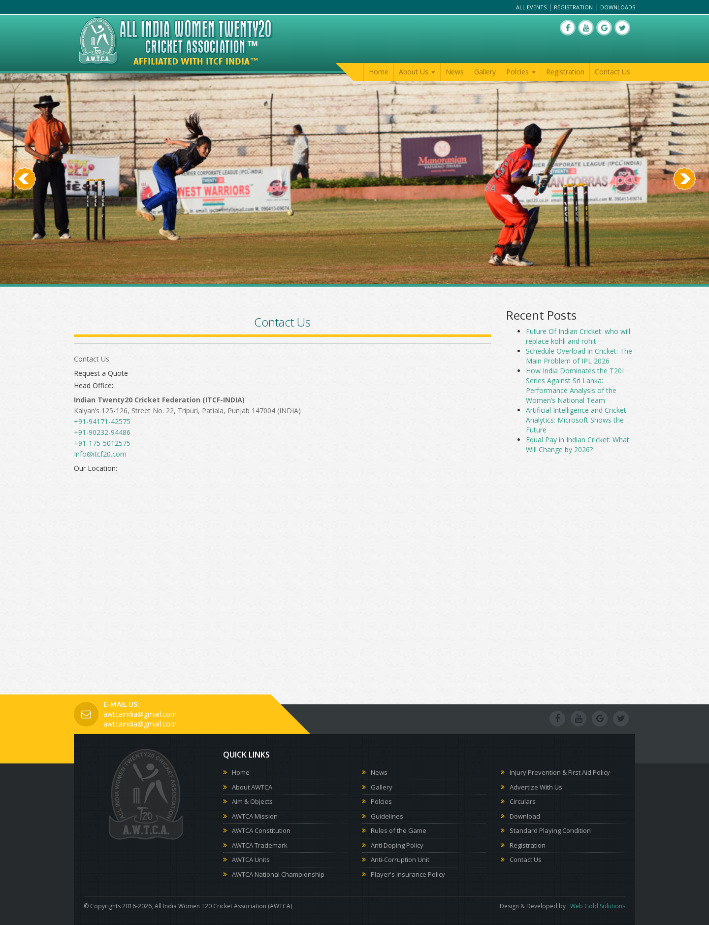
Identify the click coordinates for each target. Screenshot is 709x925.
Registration (573, 7)
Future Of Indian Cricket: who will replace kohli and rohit (578, 336)
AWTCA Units (251, 859)
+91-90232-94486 (102, 432)
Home (378, 71)
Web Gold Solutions (597, 906)
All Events (531, 7)
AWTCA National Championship (278, 874)
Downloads (617, 7)
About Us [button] (417, 71)
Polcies (381, 801)
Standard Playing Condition (550, 830)
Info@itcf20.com (100, 454)
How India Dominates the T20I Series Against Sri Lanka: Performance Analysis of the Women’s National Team (575, 385)
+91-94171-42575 (102, 421)
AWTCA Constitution (261, 830)
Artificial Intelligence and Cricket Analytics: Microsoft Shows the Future (576, 419)
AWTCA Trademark (260, 845)
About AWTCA (252, 787)
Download (525, 816)
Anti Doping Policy (397, 845)
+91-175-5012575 (102, 443)
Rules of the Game (398, 830)
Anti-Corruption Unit (400, 859)
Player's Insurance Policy (408, 874)
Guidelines (387, 816)
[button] (24, 231)
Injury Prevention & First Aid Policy (560, 772)
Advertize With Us (536, 787)
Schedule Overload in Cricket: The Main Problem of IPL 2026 (579, 355)
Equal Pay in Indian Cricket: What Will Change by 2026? (577, 444)
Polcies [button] (521, 71)
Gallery (485, 71)
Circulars (523, 801)
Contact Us (612, 71)
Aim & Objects (252, 801)
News (455, 71)
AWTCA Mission (255, 816)
